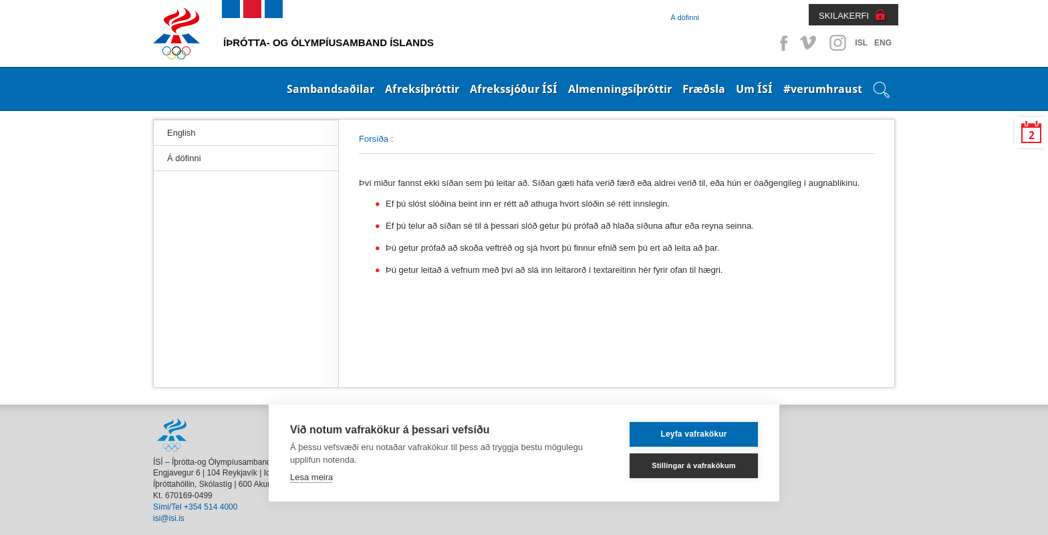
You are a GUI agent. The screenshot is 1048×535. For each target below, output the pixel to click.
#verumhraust (822, 89)
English (181, 133)
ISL (861, 42)
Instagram (837, 43)
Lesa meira (311, 477)
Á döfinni (684, 17)
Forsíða (373, 139)
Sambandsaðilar (330, 89)
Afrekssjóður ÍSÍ (513, 89)
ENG (883, 42)
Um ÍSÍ (754, 89)
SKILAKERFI (844, 16)
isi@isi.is (168, 518)
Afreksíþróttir (422, 89)
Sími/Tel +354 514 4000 (195, 507)
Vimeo (809, 43)
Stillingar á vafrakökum (694, 465)
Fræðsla (703, 89)
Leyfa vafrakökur (693, 434)
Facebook (781, 43)
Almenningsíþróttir (620, 89)
